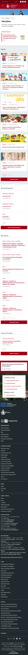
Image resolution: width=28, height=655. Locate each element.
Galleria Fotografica (8, 338)
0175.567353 (6, 518)
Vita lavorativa (4, 479)
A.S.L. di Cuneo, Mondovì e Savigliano (9, 624)
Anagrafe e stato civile (6, 452)
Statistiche (3, 594)
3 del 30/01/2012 (7, 196)
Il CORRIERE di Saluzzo (6, 626)
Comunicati (3, 488)
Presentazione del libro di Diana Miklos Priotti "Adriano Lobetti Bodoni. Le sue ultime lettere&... (13, 167)
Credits (2, 590)
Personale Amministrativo (7, 438)
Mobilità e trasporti (5, 470)
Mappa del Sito (4, 596)
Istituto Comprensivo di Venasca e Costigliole (11, 610)
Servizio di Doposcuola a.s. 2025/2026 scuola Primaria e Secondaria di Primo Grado (10, 36)
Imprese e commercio (5, 468)
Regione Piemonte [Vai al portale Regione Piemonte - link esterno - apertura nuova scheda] (5, 1)
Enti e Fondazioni (5, 436)
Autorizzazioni (4, 457)
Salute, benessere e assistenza (8, 472)
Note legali (3, 586)
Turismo (2, 476)
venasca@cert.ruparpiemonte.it (11, 523)
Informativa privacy (5, 583)
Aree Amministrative (5, 430)
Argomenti (7, 18)
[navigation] (3, 6)
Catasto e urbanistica (5, 459)
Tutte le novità (14, 179)
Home (3, 18)
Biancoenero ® (10, 650)
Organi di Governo (5, 428)
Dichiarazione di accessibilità (7, 566)
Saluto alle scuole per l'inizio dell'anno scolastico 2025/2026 (12, 342)
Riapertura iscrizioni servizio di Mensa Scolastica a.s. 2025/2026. (11, 128)
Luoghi (2, 500)
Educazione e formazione (6, 463)
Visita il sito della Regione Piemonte (9, 604)
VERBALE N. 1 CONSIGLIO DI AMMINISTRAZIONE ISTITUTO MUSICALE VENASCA (12, 309)
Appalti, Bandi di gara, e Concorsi (12, 241)
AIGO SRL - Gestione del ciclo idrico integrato (11, 617)
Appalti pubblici (4, 455)
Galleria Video (4, 507)
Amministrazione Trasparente (7, 564)
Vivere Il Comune (14, 353)
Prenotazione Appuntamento (7, 573)
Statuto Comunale (5, 581)
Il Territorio (3, 502)
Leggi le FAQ (3, 570)
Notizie (2, 486)
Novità (4, 63)
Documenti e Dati (5, 434)
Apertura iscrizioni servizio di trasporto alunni (13, 147)
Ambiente (3, 450)
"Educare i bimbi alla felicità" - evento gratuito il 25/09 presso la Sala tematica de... (13, 108)
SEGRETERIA (6, 217)
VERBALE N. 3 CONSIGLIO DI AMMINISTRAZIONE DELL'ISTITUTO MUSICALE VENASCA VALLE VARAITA (14, 282)
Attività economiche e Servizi (7, 509)
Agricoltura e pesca (5, 448)
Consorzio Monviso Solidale (7, 621)
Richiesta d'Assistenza (6, 577)
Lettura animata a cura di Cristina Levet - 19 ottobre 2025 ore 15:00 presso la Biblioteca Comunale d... (12, 87)
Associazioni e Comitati (6, 511)
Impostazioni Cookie (5, 588)
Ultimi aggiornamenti (5, 592)
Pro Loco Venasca (5, 608)
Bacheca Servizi (4, 579)
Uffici (4, 214)
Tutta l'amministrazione (14, 227)
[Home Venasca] (13, 6)
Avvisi (4, 266)
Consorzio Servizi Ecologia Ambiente (9, 615)
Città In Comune (16, 646)
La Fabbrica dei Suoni (5, 613)
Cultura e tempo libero (6, 461)
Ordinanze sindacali (8, 193)
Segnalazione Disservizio (6, 575)
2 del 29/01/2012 (7, 206)
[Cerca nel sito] (24, 6)
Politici (2, 441)
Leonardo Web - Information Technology (10, 628)
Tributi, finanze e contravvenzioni (8, 474)
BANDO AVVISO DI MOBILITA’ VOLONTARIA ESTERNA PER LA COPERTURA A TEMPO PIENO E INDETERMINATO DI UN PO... (14, 245)
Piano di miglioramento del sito (8, 568)
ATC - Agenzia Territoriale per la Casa (9, 619)
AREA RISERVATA (13, 653)
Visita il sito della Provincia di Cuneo (9, 606)
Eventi (2, 498)
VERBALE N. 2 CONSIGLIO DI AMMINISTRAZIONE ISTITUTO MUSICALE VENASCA (12, 296)
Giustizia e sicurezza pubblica (7, 466)
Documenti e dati (14, 322)
